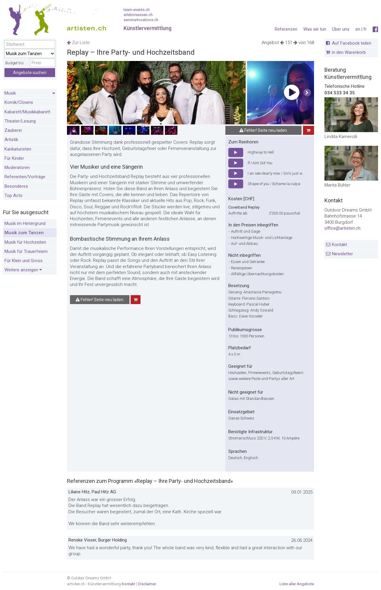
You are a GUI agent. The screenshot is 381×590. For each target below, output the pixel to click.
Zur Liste (78, 42)
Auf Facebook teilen (351, 43)
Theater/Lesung (20, 121)
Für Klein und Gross (23, 260)
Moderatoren (17, 167)
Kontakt (339, 244)
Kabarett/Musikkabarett (27, 112)
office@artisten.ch (342, 228)
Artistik (11, 139)
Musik (29, 93)
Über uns (340, 29)
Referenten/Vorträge (24, 176)
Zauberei (13, 130)
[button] (307, 92)
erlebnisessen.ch (138, 14)
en (357, 29)
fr (365, 29)
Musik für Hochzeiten (25, 242)
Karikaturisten (17, 149)
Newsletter (342, 253)
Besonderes (16, 186)
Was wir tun (314, 29)
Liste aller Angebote (296, 584)
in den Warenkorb (349, 52)
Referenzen (286, 29)
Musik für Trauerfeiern (26, 251)
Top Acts (13, 195)
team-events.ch (137, 9)
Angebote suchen (29, 72)
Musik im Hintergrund (25, 223)
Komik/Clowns (18, 102)
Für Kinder (14, 158)
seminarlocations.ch (141, 20)
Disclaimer (147, 584)
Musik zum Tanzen (24, 232)
